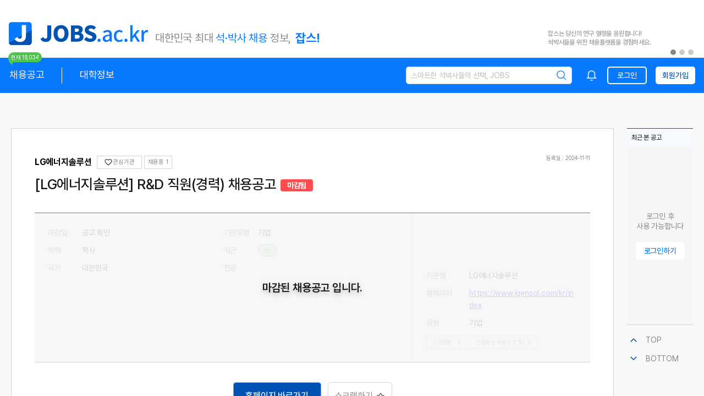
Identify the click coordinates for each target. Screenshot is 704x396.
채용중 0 (159, 162)
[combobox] (591, 75)
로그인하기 (660, 250)
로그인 (626, 75)
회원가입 (675, 75)
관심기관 (119, 162)
